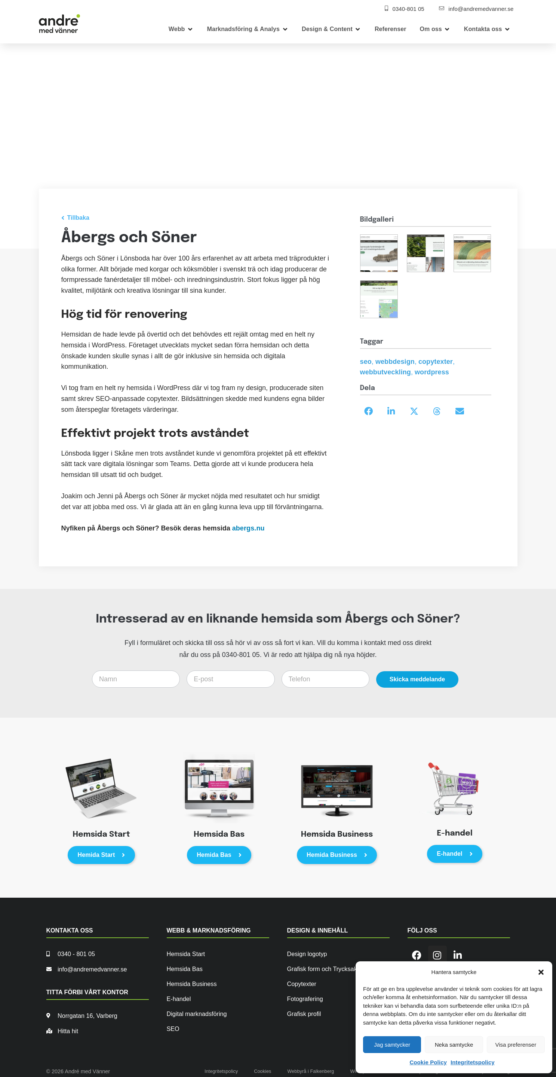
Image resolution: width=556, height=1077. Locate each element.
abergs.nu (248, 528)
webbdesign (395, 361)
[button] (541, 972)
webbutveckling (385, 372)
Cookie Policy (428, 1062)
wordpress (432, 372)
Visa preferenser (515, 1044)
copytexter (435, 361)
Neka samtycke (454, 1044)
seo (366, 361)
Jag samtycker (392, 1044)
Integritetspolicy (473, 1062)
